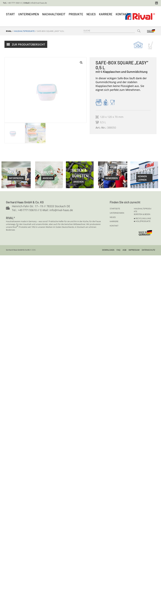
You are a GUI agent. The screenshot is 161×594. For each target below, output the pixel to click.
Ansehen (78, 181)
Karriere (105, 14)
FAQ (118, 250)
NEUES (113, 217)
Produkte (76, 14)
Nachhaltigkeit (53, 14)
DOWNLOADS (108, 250)
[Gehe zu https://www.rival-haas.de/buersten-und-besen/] (150, 45)
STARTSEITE (115, 208)
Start (10, 14)
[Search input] (109, 31)
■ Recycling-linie (142, 218)
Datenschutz (148, 250)
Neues (91, 14)
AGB (124, 250)
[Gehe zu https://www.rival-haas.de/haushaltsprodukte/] (138, 44)
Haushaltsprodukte (24, 31)
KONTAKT (114, 225)
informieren (16, 178)
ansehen (48, 178)
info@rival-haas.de (38, 2)
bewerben (112, 178)
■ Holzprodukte (142, 221)
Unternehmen (28, 14)
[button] (156, 3)
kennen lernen (142, 178)
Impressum (134, 250)
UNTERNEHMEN (117, 213)
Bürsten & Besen (142, 214)
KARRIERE (114, 221)
